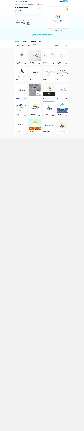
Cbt (46, 62)
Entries (17, 41)
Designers (33, 41)
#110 (30, 79)
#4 (43, 114)
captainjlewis (20, 10)
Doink (33, 62)
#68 (30, 62)
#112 (44, 79)
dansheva (19, 62)
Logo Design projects (31, 4)
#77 (57, 62)
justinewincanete (62, 131)
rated (29, 45)
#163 (17, 131)
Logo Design (24, 4)
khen (61, 30)
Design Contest (17, 4)
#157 (44, 131)
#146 (17, 79)
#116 (17, 114)
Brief (40, 41)
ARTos (60, 114)
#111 (57, 79)
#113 (44, 62)
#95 (16, 62)
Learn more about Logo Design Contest (42, 34)
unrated (18, 45)
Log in (61, 1)
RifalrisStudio (47, 131)
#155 (58, 131)
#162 (30, 131)
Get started (65, 1)
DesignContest (21, 1)
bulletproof (33, 114)
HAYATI (60, 62)
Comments (25, 41)
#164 (58, 114)
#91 (30, 114)
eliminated (23, 45)
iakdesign (46, 114)
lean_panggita (20, 79)
